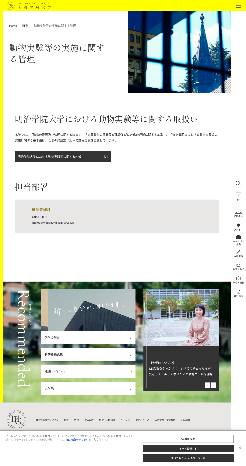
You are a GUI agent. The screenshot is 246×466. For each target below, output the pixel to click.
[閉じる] (240, 448)
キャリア (135, 419)
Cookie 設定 (188, 438)
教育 (70, 419)
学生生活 (95, 419)
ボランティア (154, 419)
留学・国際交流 (115, 419)
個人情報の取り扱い (77, 439)
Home (13, 25)
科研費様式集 (54, 354)
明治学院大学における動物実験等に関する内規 (49, 158)
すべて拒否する (188, 448)
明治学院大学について (49, 419)
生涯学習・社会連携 (180, 419)
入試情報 (203, 419)
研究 (25, 25)
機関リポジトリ (55, 371)
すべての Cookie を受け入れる (188, 458)
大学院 (49, 388)
